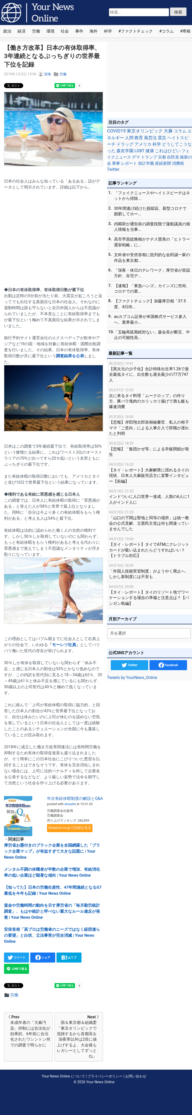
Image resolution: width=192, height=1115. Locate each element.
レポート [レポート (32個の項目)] (129, 163)
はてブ (69, 957)
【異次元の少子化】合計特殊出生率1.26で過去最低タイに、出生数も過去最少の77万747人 (149, 372)
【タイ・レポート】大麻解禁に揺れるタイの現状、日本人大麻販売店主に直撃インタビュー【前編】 (149, 472)
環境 (50, 31)
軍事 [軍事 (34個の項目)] (116, 163)
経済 (22, 31)
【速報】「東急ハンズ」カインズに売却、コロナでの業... (152, 288)
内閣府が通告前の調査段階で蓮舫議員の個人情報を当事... (152, 227)
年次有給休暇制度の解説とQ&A (75, 798)
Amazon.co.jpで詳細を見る (69, 828)
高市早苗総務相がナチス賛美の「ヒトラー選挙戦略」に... (152, 242)
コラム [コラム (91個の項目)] (180, 130)
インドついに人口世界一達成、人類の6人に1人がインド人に (149, 496)
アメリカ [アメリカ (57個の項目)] (143, 144)
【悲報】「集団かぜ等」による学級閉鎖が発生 (149, 449)
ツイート (17, 957)
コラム (168, 31)
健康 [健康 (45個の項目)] (150, 150)
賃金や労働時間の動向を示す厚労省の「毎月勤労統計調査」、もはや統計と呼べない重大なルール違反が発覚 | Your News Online (52, 911)
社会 (65, 31)
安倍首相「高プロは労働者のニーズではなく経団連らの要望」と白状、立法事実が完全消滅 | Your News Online (52, 935)
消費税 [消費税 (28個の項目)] (178, 163)
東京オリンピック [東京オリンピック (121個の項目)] (145, 130)
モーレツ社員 (64, 644)
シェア (42, 957)
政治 (7, 31)
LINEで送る (16, 969)
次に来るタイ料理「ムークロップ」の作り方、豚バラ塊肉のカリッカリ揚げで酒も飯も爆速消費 (149, 398)
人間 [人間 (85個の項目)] (129, 137)
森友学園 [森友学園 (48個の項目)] (125, 150)
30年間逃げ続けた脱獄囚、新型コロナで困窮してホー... (150, 211)
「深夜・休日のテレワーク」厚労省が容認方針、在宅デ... (152, 273)
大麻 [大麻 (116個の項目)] (168, 130)
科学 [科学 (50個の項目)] (156, 144)
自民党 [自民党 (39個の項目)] (173, 157)
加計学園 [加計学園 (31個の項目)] (146, 163)
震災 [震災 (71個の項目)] (162, 137)
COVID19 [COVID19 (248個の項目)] (116, 131)
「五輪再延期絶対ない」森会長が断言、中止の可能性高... (152, 335)
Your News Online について (63, 1076)
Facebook (168, 665)
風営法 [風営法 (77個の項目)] (150, 137)
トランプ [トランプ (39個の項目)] (149, 157)
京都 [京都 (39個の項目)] (162, 157)
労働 (36, 31)
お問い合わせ (135, 1076)
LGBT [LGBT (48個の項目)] (139, 150)
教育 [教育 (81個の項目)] (138, 137)
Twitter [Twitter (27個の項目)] (113, 169)
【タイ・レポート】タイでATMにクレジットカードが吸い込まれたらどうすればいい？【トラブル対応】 (149, 547)
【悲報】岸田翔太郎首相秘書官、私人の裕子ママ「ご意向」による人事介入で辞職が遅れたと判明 (149, 425)
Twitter (129, 665)
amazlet (70, 804)
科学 (108, 31)
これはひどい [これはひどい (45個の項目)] (167, 150)
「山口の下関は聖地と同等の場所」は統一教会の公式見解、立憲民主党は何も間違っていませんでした (149, 520)
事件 (79, 31)
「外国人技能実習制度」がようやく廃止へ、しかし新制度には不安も (149, 571)
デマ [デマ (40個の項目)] (136, 157)
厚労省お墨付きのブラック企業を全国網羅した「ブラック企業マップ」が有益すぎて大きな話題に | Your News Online (52, 851)
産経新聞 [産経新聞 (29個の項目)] (163, 163)
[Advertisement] (53, 235)
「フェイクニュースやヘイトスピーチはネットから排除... (152, 196)
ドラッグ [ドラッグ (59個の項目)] (125, 144)
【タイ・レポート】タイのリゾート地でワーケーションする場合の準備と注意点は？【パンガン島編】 (149, 595)
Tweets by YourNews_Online (132, 677)
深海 (47, 74)
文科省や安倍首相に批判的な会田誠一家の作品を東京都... (152, 257)
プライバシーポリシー (105, 1076)
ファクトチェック (137, 31)
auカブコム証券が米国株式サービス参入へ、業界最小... (150, 319)
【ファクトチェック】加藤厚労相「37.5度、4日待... (150, 304)
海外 (94, 31)
